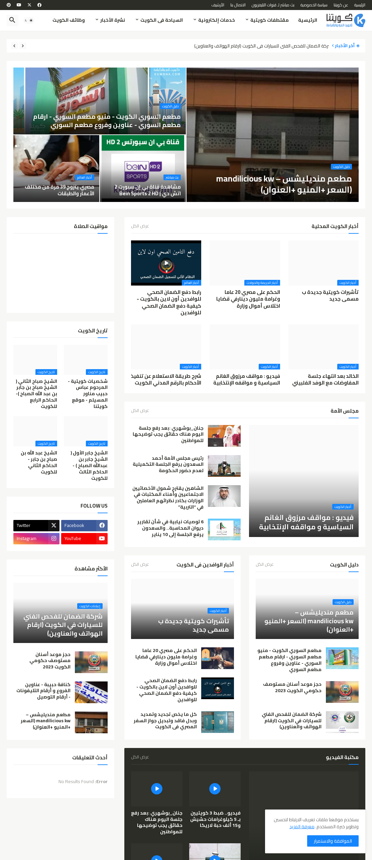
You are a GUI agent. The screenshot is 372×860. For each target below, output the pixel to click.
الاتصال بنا (238, 5)
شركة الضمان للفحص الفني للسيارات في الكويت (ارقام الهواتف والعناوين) (260, 46)
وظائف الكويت (68, 20)
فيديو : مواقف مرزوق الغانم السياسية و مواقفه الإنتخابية (246, 380)
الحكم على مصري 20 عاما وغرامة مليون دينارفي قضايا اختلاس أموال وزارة (248, 299)
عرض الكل (140, 227)
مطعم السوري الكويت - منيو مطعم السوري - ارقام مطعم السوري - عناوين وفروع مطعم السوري (289, 660)
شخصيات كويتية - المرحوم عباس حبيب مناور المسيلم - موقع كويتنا (88, 394)
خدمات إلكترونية (216, 20)
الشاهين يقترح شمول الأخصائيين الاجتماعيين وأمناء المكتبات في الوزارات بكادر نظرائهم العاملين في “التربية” (168, 498)
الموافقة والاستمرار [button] (333, 841)
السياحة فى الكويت (161, 20)
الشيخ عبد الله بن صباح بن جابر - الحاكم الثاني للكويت (39, 462)
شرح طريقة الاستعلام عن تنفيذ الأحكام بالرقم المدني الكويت (166, 380)
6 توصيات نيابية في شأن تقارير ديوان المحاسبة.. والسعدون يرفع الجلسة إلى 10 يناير (170, 528)
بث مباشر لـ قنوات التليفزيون (273, 5)
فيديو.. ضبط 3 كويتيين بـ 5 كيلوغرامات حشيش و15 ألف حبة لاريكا (215, 819)
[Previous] (22, 45)
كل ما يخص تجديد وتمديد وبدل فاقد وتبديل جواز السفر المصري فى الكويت (165, 720)
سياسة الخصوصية (314, 5)
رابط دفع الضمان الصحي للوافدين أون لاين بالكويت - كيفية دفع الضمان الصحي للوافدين (169, 302)
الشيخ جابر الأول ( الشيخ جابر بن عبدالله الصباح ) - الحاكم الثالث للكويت (89, 465)
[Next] (14, 45)
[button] (28, 20)
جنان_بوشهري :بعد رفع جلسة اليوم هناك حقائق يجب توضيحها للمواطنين (168, 434)
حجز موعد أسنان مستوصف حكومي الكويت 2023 (292, 687)
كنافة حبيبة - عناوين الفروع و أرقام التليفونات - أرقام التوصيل (43, 691)
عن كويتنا (341, 5)
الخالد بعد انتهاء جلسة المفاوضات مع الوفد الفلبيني (325, 380)
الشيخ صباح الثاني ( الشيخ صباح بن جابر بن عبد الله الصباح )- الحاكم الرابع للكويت (36, 394)
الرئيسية (359, 5)
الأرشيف (217, 5)
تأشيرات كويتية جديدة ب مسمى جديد (330, 296)
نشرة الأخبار (112, 20)
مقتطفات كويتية (269, 20)
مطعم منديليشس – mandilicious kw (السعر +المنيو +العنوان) (46, 721)
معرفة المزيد (302, 826)
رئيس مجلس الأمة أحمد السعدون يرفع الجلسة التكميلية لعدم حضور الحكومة (168, 464)
